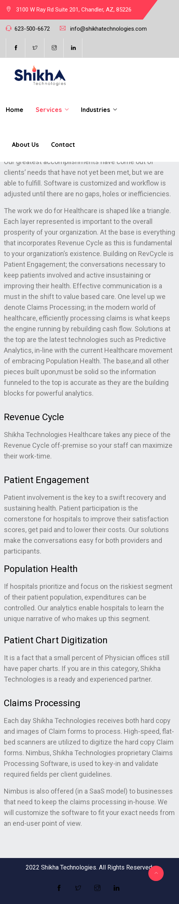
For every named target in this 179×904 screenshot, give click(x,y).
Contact (63, 144)
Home (14, 109)
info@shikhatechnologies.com (108, 28)
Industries (95, 109)
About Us (25, 144)
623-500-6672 (32, 28)
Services (49, 109)
